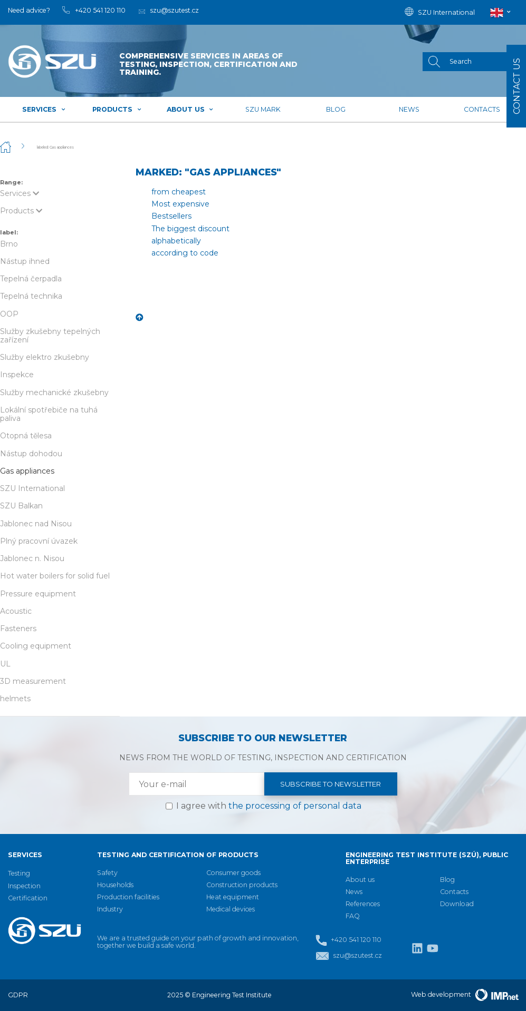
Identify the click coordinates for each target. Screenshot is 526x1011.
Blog (336, 109)
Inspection (24, 886)
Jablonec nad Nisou (36, 523)
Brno (9, 244)
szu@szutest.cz (348, 955)
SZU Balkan (21, 506)
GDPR (18, 995)
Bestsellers (171, 216)
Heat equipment (232, 897)
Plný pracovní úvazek (39, 541)
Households (115, 885)
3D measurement (33, 681)
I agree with (268, 806)
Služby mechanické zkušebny (54, 392)
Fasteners (18, 628)
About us (190, 109)
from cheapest (178, 192)
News (409, 109)
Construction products (242, 885)
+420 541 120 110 (348, 940)
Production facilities (128, 897)
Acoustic (16, 611)
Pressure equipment (38, 593)
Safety (107, 873)
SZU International (32, 488)
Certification (27, 898)
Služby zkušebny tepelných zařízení (50, 336)
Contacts (482, 109)
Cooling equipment (35, 646)
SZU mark (263, 109)
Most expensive (180, 204)
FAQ (353, 916)
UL (5, 664)
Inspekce (17, 374)
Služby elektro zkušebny (44, 357)
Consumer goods (233, 873)
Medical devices (230, 909)
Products (116, 109)
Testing (19, 873)
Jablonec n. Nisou (32, 558)
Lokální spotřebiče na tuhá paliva (49, 414)
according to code (184, 253)
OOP (9, 314)
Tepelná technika (31, 296)
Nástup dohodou (31, 453)
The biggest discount (190, 228)
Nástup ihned (25, 261)
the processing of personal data (294, 806)
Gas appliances (27, 471)
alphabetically (176, 241)
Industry (110, 909)
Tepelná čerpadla (31, 278)
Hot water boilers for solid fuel (55, 576)
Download (457, 904)
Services (43, 109)
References (363, 904)
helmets (15, 698)
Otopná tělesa (26, 435)
